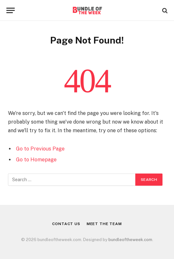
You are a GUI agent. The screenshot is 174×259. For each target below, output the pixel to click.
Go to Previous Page (40, 149)
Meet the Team (104, 224)
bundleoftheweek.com (130, 239)
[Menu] (10, 10)
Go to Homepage (36, 160)
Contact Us (66, 224)
